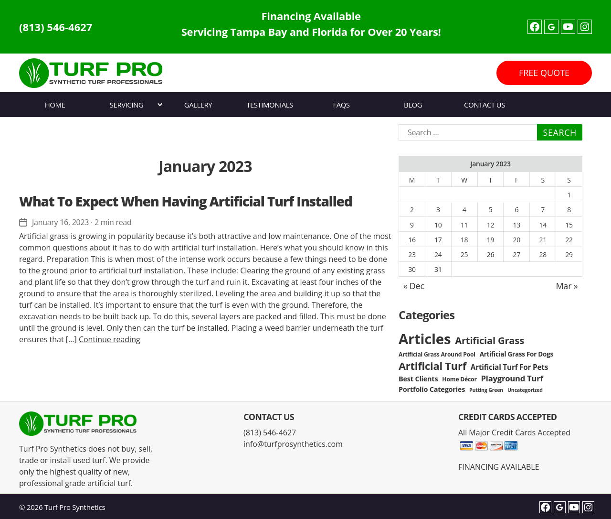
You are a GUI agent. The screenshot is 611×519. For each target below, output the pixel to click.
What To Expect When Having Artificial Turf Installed (185, 201)
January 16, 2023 (60, 222)
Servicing (126, 104)
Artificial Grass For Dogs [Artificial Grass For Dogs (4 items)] (516, 354)
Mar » (567, 286)
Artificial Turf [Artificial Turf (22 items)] (432, 366)
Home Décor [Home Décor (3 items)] (459, 379)
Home (55, 104)
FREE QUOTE (544, 72)
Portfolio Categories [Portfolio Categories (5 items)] (432, 389)
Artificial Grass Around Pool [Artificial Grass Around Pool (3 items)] (437, 354)
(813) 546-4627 (56, 27)
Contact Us (484, 104)
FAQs (341, 104)
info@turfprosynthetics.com (293, 444)
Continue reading (109, 339)
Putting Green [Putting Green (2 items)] (486, 390)
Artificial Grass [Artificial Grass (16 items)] (489, 340)
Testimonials (269, 104)
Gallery (198, 104)
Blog (413, 104)
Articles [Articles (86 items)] (425, 338)
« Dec (413, 286)
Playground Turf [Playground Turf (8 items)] (512, 378)
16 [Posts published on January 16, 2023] (412, 239)
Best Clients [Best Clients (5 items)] (418, 378)
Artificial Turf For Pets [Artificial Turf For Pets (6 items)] (509, 367)
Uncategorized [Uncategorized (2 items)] (525, 390)
